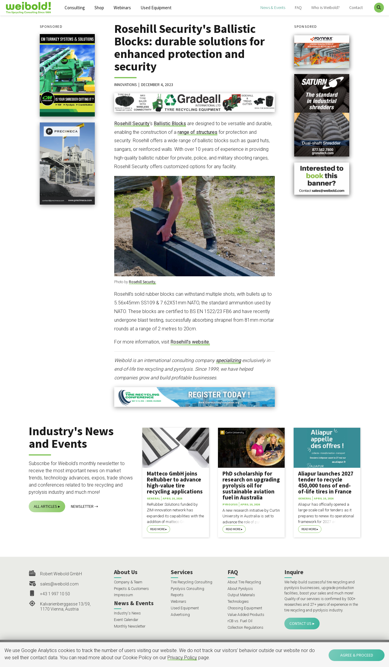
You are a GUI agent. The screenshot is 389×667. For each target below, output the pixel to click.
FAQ (298, 7)
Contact (356, 7)
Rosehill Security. (142, 281)
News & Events (272, 7)
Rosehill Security (132, 123)
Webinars (122, 7)
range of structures (197, 132)
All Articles (45, 506)
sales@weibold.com (59, 584)
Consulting (75, 7)
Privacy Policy (182, 657)
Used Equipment (156, 7)
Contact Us (300, 623)
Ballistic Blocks (170, 123)
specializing (228, 360)
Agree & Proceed (356, 655)
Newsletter (82, 506)
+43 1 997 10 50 (55, 593)
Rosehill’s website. (190, 342)
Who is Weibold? (325, 7)
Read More (157, 529)
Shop (99, 7)
